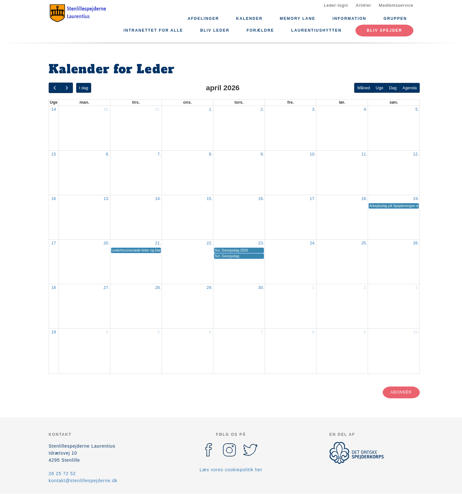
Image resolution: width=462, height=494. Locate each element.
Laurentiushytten (316, 30)
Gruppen (395, 18)
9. (262, 154)
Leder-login (336, 5)
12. (416, 154)
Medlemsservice (396, 5)
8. (210, 154)
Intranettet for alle (153, 30)
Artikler (363, 5)
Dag (393, 87)
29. (209, 287)
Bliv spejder (384, 30)
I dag (83, 87)
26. (416, 243)
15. (209, 198)
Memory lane (297, 18)
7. (159, 154)
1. (210, 109)
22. (209, 243)
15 (54, 154)
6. (107, 154)
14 (54, 109)
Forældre (260, 30)
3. (313, 109)
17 (54, 243)
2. (262, 109)
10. (312, 154)
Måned (363, 87)
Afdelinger (203, 18)
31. (158, 109)
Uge (379, 87)
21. (158, 243)
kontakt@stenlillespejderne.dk (83, 480)
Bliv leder (214, 30)
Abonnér (401, 392)
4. (365, 109)
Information (349, 18)
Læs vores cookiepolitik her (231, 469)
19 (54, 332)
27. (106, 287)
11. (364, 154)
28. (158, 287)
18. (364, 198)
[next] (66, 88)
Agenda (409, 87)
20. (106, 243)
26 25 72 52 (62, 473)
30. (106, 109)
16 (54, 198)
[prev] (55, 88)
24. (312, 243)
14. (158, 198)
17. (312, 198)
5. (417, 109)
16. (261, 198)
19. (416, 198)
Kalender (249, 18)
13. (106, 198)
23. (261, 243)
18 (54, 287)
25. (364, 243)
